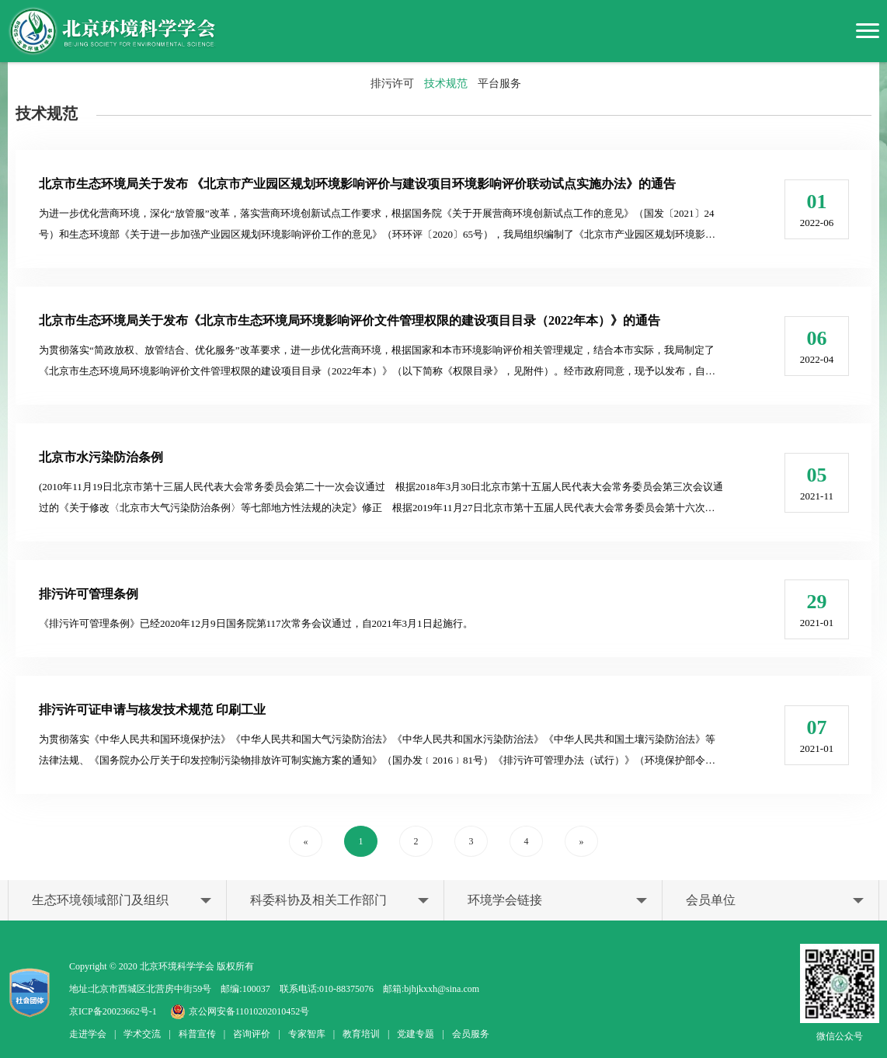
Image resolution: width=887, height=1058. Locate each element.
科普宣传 (197, 1033)
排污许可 (392, 83)
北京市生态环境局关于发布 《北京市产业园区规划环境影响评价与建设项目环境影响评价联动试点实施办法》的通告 (357, 183)
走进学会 (87, 1033)
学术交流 (142, 1033)
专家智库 (306, 1033)
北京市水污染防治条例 (101, 457)
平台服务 (499, 83)
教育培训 (361, 1033)
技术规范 (446, 83)
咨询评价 (251, 1033)
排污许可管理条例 (88, 593)
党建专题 (415, 1033)
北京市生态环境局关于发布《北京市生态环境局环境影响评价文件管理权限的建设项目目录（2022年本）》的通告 (349, 320)
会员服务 (470, 1033)
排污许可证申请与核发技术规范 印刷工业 (152, 709)
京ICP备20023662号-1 (113, 1011)
